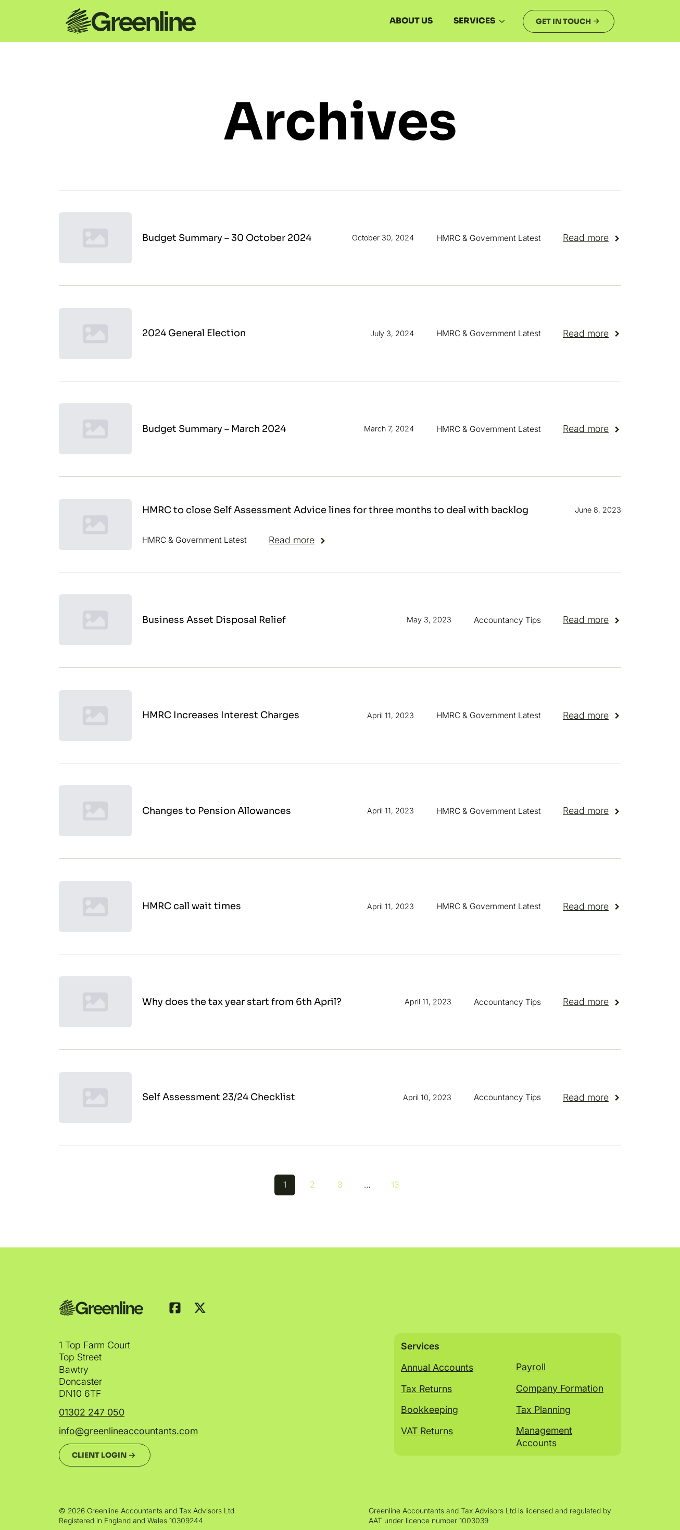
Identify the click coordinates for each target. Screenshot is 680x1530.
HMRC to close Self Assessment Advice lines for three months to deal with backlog (335, 510)
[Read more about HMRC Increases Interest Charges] (592, 715)
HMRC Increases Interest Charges (220, 715)
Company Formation (559, 1388)
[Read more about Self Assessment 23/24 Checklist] (592, 1097)
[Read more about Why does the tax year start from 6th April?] (592, 1001)
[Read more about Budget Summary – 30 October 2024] (592, 238)
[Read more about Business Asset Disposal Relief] (592, 619)
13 (395, 1184)
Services (474, 21)
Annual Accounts (437, 1367)
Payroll (531, 1366)
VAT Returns (427, 1430)
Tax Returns (426, 1388)
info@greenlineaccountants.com (128, 1430)
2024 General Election (194, 333)
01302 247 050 (91, 1412)
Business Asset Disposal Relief (214, 620)
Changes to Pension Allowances (216, 811)
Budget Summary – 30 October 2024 (226, 238)
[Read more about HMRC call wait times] (592, 906)
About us (411, 21)
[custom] (175, 1308)
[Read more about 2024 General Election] (592, 333)
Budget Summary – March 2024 (214, 429)
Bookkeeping (429, 1409)
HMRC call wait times (191, 906)
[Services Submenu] (505, 21)
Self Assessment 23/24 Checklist (218, 1097)
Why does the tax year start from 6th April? (242, 1002)
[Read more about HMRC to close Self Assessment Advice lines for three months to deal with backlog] (298, 540)
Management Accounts (544, 1436)
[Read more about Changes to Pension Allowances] (592, 810)
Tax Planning (543, 1409)
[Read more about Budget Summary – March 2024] (592, 429)
